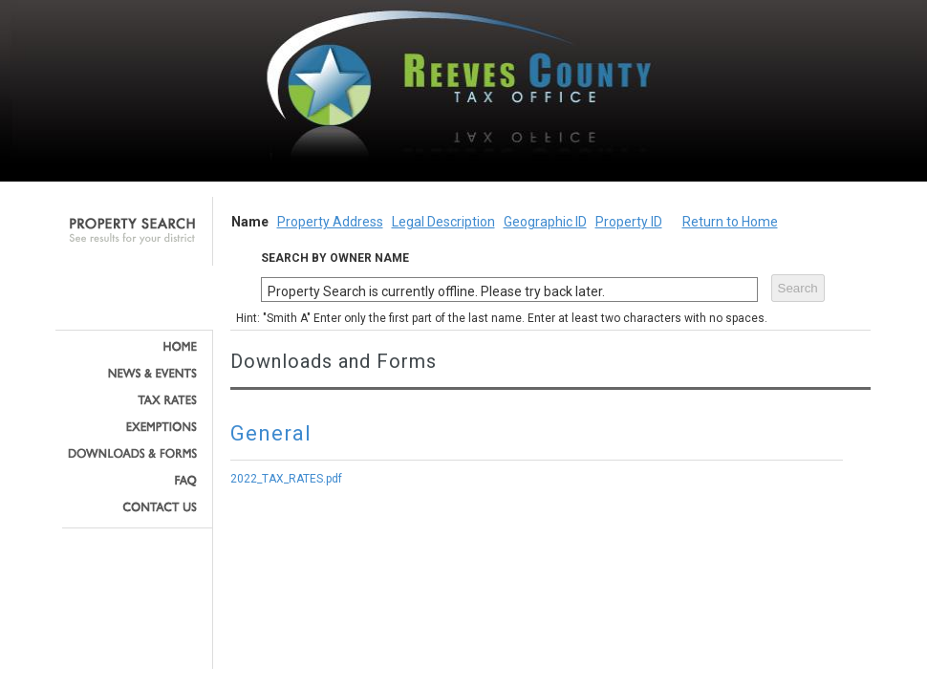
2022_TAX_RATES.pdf (286, 478)
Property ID (628, 221)
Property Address (330, 221)
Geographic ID (545, 221)
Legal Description (443, 221)
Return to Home (730, 221)
